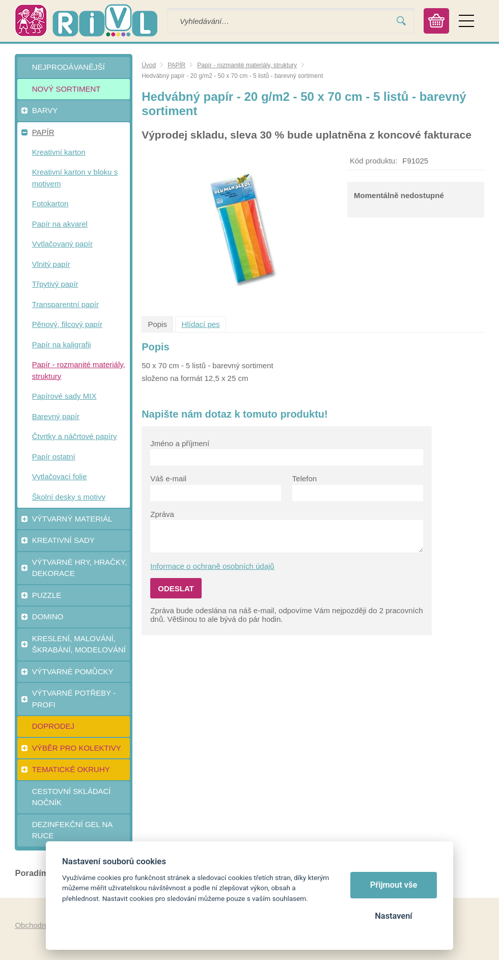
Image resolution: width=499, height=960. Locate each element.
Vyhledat (401, 21)
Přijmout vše (394, 885)
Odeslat (176, 588)
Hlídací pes (201, 324)
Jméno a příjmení (179, 443)
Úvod (149, 65)
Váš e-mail (168, 478)
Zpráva (162, 514)
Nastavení (393, 916)
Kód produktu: (373, 160)
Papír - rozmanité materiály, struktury (247, 65)
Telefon (304, 478)
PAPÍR (176, 65)
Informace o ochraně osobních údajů (212, 566)
